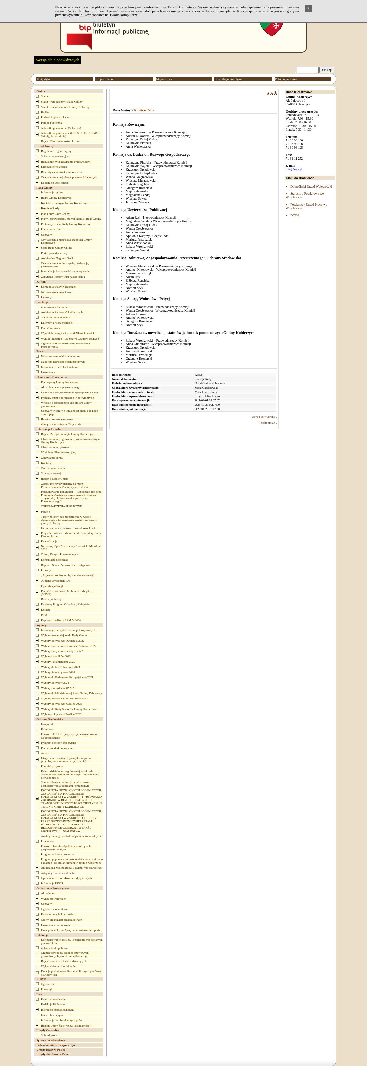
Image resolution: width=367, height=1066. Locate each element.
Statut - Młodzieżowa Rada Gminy (61, 101)
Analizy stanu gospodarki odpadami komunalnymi (71, 836)
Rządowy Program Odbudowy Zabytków (65, 604)
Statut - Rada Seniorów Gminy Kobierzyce (66, 107)
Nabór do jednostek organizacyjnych (63, 361)
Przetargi (46, 989)
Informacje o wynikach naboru (59, 366)
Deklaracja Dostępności (55, 182)
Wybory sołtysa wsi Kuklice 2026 (61, 714)
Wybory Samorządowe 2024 (58, 672)
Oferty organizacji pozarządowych (61, 919)
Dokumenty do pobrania (55, 924)
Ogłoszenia (48, 984)
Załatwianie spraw (52, 457)
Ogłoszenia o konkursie (55, 909)
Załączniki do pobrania (54, 948)
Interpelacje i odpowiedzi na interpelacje (65, 271)
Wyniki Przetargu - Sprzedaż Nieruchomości (67, 333)
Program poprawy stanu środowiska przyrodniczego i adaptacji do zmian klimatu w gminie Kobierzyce (72, 861)
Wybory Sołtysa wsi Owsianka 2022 (62, 640)
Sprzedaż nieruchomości (55, 317)
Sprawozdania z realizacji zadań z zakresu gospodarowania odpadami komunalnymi (66, 784)
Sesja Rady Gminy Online (56, 247)
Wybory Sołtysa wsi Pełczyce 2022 (62, 651)
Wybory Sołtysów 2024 (55, 682)
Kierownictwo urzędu (54, 166)
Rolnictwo (47, 729)
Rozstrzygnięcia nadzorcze (57, 418)
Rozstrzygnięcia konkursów (57, 914)
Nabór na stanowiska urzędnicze (60, 356)
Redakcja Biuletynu (53, 1004)
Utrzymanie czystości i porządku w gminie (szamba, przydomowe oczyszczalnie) (66, 759)
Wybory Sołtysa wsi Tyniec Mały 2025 (64, 698)
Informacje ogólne (52, 192)
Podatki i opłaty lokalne (55, 117)
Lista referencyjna (52, 1015)
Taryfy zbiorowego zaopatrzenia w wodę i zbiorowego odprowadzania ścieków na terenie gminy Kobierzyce (69, 520)
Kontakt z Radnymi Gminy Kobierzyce (64, 203)
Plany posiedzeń (51, 229)
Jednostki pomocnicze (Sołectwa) (61, 128)
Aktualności (48, 893)
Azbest (45, 753)
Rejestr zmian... (268, 422)
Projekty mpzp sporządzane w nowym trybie (67, 397)
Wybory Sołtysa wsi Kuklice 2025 (61, 703)
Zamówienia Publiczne (54, 307)
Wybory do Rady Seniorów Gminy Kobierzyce (69, 709)
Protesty (46, 570)
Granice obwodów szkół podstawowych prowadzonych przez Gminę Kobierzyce (65, 954)
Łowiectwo (48, 841)
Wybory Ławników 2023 (56, 656)
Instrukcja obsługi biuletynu (57, 1009)
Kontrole (46, 463)
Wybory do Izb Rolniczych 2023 (60, 667)
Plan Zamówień (50, 328)
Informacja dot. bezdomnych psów (61, 1020)
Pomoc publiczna (51, 122)
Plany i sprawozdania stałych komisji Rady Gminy (71, 218)
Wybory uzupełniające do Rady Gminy (64, 635)
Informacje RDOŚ (52, 883)
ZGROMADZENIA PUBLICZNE (61, 506)
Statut (44, 96)
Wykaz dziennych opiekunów (58, 966)
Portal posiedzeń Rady (54, 253)
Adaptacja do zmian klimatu (58, 873)
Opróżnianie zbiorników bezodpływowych (66, 878)
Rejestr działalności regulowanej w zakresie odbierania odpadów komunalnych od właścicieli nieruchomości (70, 774)
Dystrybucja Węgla (52, 586)
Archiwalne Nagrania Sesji (57, 258)
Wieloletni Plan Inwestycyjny (58, 452)
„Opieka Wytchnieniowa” (56, 580)
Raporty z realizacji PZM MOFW (61, 620)
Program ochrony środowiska (58, 742)
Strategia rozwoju (51, 473)
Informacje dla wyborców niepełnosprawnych (68, 630)
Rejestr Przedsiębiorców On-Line (61, 141)
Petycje (45, 511)
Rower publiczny (51, 599)
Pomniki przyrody (52, 766)
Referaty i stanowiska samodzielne (61, 172)
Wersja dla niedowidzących (57, 60)
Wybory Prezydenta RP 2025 (58, 688)
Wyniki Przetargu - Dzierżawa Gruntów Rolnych (70, 338)
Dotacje (45, 609)
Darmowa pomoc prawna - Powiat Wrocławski (69, 528)
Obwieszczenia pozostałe (56, 447)
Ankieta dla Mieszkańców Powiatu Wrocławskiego (71, 867)
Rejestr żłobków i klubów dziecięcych (63, 961)
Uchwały (46, 234)
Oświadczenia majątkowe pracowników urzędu (69, 177)
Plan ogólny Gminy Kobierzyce (60, 382)
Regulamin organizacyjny (56, 151)
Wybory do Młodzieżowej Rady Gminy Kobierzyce (71, 693)
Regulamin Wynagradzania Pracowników (65, 161)
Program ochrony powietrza (57, 854)
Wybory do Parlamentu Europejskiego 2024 (67, 677)
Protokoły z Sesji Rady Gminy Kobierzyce (66, 224)
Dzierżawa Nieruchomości (57, 322)
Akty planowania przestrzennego (60, 387)
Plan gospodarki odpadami (57, 747)
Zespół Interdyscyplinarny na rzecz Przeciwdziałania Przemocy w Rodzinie (64, 485)
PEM (44, 615)
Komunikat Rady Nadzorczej (58, 286)
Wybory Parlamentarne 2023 (58, 661)
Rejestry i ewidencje (53, 999)
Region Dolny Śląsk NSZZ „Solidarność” (66, 1025)
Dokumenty (48, 372)
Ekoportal (47, 724)
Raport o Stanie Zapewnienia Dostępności (66, 565)
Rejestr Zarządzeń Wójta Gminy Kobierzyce (67, 434)
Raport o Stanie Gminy (54, 478)
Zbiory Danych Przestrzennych (59, 554)
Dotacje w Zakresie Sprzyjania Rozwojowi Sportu (71, 930)
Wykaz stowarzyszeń (53, 898)
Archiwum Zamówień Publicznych (62, 312)
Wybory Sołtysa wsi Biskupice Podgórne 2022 (68, 645)
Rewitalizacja (49, 541)
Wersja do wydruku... (264, 416)
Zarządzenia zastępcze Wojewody (61, 424)
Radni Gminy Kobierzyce (56, 197)
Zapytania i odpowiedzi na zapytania (63, 276)
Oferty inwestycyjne (53, 468)
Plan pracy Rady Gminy (55, 213)
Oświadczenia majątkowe (56, 291)
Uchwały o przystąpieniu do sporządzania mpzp (69, 392)
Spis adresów (49, 1035)
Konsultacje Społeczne (54, 559)
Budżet (45, 112)
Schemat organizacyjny (55, 156)
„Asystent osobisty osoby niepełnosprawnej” (67, 575)
